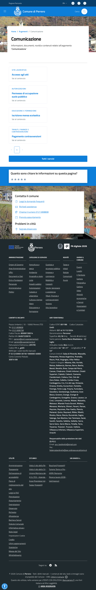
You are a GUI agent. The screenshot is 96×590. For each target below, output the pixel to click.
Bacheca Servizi (15, 520)
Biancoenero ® (68, 580)
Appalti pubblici (35, 284)
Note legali (13, 531)
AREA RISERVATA (47, 586)
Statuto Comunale (16, 523)
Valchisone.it (54, 481)
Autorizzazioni (19, 88)
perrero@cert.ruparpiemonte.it (26, 339)
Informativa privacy (16, 527)
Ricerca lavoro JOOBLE (58, 477)
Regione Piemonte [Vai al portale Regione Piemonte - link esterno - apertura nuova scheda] (15, 3)
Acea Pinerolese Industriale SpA (42, 481)
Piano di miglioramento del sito (16, 485)
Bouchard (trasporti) (57, 465)
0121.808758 (18, 330)
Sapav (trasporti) (35, 484)
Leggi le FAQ (14, 492)
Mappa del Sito (15, 551)
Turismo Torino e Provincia (59, 469)
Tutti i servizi (48, 158)
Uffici (11, 272)
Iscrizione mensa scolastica (26, 115)
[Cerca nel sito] (84, 11)
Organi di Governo (16, 264)
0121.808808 (17, 327)
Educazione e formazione (24, 110)
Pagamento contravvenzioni (26, 136)
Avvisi (65, 280)
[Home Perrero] (30, 11)
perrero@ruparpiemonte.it (24, 342)
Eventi (79, 267)
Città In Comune (57, 576)
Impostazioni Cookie (17, 535)
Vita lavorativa (19, 70)
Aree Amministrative (17, 268)
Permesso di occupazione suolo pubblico (25, 94)
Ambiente (33, 272)
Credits (11, 539)
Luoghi (79, 271)
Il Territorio (81, 274)
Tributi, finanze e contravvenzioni (20, 130)
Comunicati (67, 276)
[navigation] (4, 11)
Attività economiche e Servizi (81, 298)
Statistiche (13, 547)
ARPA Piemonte (55, 473)
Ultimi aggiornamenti (17, 543)
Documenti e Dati (16, 276)
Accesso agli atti (20, 74)
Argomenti (23, 31)
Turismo (49, 303)
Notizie (66, 272)
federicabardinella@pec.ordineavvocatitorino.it (68, 450)
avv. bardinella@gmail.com (66, 444)
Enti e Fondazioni (16, 280)
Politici (11, 291)
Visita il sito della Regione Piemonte (43, 465)
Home (13, 31)
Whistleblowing (15, 555)
